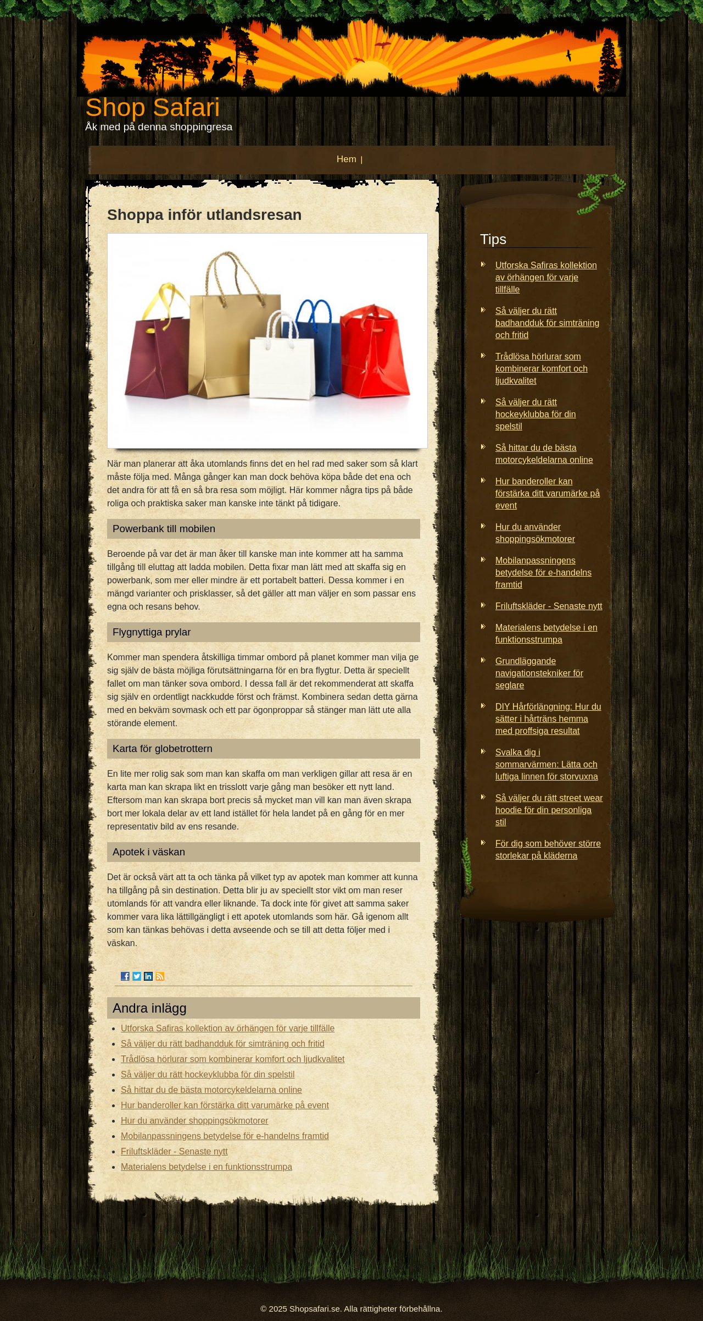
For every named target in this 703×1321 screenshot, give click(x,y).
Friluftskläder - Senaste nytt (174, 1151)
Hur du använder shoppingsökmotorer (195, 1120)
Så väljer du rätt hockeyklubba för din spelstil (208, 1074)
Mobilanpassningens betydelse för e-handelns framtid (225, 1136)
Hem (346, 159)
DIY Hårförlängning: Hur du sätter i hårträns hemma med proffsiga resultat (548, 719)
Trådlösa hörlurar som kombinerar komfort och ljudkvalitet (233, 1059)
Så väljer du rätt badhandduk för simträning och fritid (223, 1043)
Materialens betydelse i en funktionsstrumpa (206, 1166)
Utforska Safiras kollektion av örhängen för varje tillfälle (228, 1028)
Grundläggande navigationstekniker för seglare (539, 673)
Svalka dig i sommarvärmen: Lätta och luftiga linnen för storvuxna (546, 764)
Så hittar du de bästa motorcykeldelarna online (211, 1090)
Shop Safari (152, 106)
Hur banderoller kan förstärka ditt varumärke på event (225, 1105)
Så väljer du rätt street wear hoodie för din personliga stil (549, 810)
